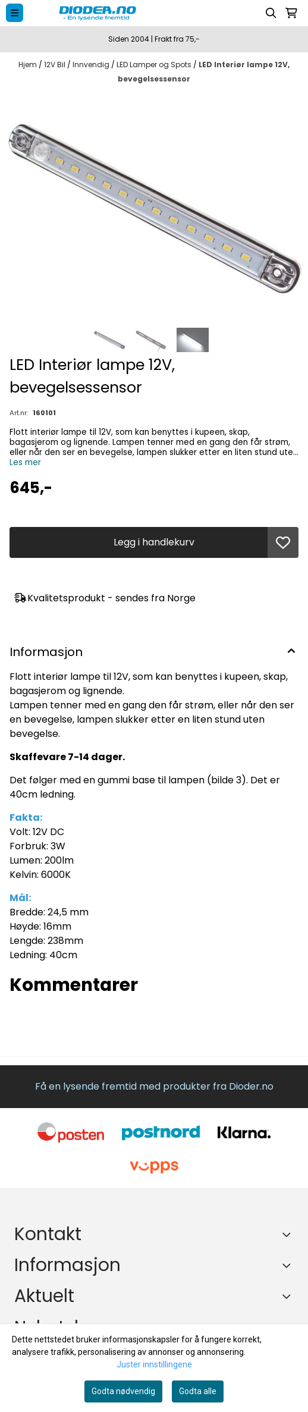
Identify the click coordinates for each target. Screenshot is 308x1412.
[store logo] (145, 13)
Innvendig (92, 64)
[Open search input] (271, 13)
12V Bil (55, 64)
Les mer (25, 462)
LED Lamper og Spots (155, 64)
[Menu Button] (14, 13)
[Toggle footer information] (289, 1234)
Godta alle (197, 1391)
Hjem (28, 64)
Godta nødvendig (123, 1391)
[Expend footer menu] (289, 1265)
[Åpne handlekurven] (291, 13)
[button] (283, 542)
